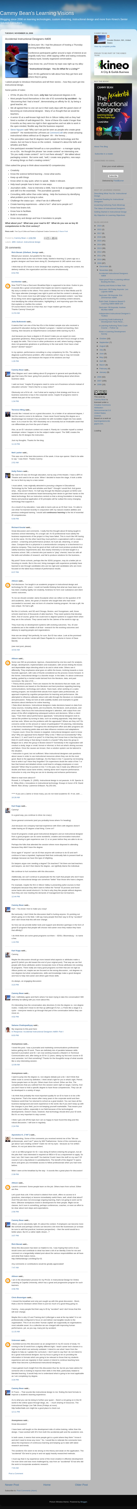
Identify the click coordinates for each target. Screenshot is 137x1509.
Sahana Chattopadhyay (22, 1025)
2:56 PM (15, 1212)
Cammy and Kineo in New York (112, 285)
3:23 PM (15, 985)
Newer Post (12, 1484)
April (101, 361)
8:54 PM (15, 273)
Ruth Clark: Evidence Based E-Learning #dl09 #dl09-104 (112, 302)
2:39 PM (15, 1174)
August (102, 346)
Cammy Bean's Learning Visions (37, 13)
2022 (99, 229)
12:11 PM (16, 1412)
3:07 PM (15, 1236)
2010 (99, 259)
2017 (99, 233)
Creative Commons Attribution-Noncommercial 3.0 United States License (102, 410)
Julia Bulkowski (19, 322)
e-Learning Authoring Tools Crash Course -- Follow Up (113, 327)
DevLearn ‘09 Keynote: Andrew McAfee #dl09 (112, 308)
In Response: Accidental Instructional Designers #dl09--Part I (38, 1032)
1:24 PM (15, 942)
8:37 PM (15, 572)
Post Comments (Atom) (27, 1491)
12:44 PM (16, 897)
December (104, 266)
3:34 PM (15, 1380)
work (100, 397)
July (101, 350)
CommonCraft (56, 133)
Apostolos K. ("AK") (21, 1135)
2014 (99, 244)
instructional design (32, 242)
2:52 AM (15, 462)
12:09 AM (16, 1065)
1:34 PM (15, 401)
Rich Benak (17, 1244)
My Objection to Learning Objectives (109, 215)
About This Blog (101, 146)
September (104, 342)
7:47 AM (15, 1268)
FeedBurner (119, 181)
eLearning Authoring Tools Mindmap (109, 205)
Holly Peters (17, 471)
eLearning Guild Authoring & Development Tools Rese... (111, 320)
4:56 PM (15, 1289)
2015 (99, 241)
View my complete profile (105, 46)
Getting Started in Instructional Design (110, 212)
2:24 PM (15, 1126)
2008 (99, 377)
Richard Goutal (18, 527)
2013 (99, 248)
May (101, 357)
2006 (99, 384)
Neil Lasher (17, 453)
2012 (99, 252)
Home (47, 1484)
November (104, 270)
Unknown (16, 1340)
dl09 (14, 242)
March (102, 365)
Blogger (83, 1502)
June (101, 354)
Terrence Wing (18, 410)
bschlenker (17, 282)
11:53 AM (16, 313)
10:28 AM (16, 797)
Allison (15, 581)
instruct (20, 242)
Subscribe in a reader (104, 154)
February (103, 368)
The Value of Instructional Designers (109, 208)
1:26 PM (15, 361)
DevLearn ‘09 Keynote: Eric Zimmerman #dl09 (110, 296)
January (103, 372)
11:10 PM (16, 444)
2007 (99, 381)
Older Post (81, 1484)
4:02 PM (15, 1017)
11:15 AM (16, 1332)
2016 (99, 237)
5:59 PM (15, 519)
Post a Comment (16, 1473)
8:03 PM (15, 1035)
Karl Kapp (16, 806)
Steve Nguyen (17, 130)
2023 (99, 226)
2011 (99, 256)
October (103, 338)
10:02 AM (16, 650)
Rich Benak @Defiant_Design (25, 252)
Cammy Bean (20, 238)
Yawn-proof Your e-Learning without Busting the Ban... (114, 280)
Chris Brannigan (19, 1297)
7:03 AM (15, 1468)
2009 (99, 263)
